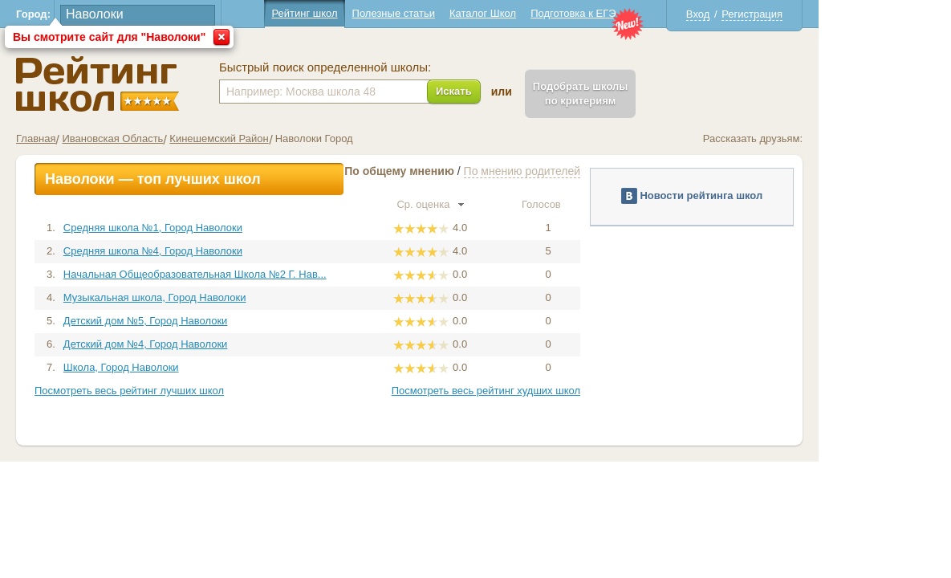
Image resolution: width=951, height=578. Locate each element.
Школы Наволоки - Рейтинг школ (164, 84)
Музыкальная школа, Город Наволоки (220, 297)
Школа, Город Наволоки (187, 367)
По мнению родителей (588, 171)
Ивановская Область (179, 138)
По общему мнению (466, 171)
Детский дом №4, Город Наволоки (211, 344)
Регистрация (818, 14)
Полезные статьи (459, 13)
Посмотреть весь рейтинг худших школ (551, 391)
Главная (102, 138)
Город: (100, 14)
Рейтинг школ (371, 13)
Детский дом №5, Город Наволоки (211, 321)
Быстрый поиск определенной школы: (392, 67)
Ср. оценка (496, 204)
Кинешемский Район (285, 138)
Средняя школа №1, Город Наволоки (218, 228)
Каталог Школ (548, 13)
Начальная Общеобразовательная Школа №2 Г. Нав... (260, 274)
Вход (763, 14)
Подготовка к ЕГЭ (639, 13)
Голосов (613, 204)
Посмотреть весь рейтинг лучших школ (196, 391)
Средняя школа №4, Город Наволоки (218, 251)
